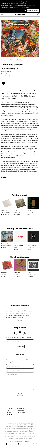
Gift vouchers (21, 412)
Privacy (9, 412)
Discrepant (8, 71)
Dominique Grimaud (12, 64)
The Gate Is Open (5, 212)
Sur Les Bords (31, 247)
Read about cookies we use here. (21, 7)
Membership (21, 408)
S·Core (29, 210)
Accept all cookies (32, 10)
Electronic (7, 76)
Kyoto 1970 (17, 212)
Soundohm (20, 14)
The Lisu (3, 274)
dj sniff (29, 272)
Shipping (10, 408)
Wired (16, 210)
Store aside (20, 410)
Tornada (16, 274)
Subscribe (20, 347)
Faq (8, 410)
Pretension (30, 212)
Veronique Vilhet (18, 245)
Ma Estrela (17, 272)
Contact (9, 415)
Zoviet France (4, 210)
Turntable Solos (32, 274)
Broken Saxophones (6, 245)
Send (20, 394)
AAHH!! (16, 247)
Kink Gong (4, 272)
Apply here (20, 320)
